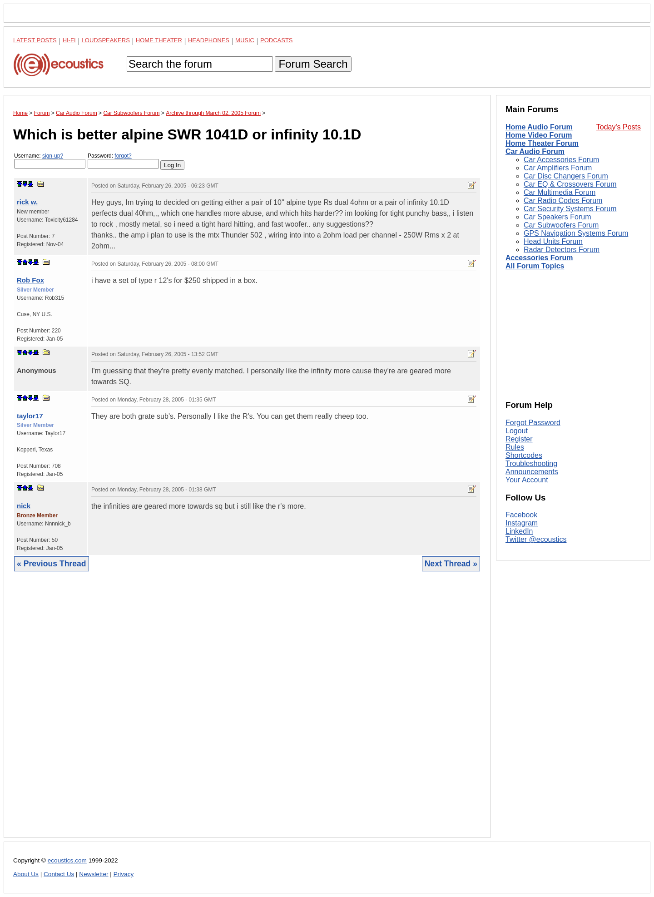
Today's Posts (618, 127)
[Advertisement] (247, 711)
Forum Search (312, 64)
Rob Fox (30, 280)
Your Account (526, 480)
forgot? (122, 156)
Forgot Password (532, 422)
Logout (516, 431)
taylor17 (30, 416)
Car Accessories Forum (561, 160)
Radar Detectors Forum (562, 249)
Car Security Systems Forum (570, 209)
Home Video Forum (538, 135)
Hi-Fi (69, 40)
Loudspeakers (106, 40)
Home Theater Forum (542, 143)
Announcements (531, 472)
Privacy (124, 874)
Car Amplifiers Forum (558, 168)
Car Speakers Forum (557, 217)
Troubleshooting (531, 463)
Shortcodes (523, 455)
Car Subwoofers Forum (561, 225)
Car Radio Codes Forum (563, 200)
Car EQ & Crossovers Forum (570, 184)
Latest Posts (35, 40)
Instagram (521, 523)
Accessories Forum (539, 258)
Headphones (208, 40)
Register (519, 439)
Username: (49, 160)
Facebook (521, 515)
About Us (26, 874)
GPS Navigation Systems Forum (576, 233)
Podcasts (276, 40)
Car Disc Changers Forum (566, 176)
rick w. (27, 202)
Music (244, 40)
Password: (123, 160)
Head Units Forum (553, 241)
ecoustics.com (67, 860)
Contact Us (59, 874)
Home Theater (159, 40)
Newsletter (93, 874)
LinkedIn (519, 531)
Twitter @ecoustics (536, 539)
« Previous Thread (51, 563)
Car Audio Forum (535, 151)
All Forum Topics (534, 266)
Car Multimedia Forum (559, 192)
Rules (514, 447)
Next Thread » (451, 563)
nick (23, 506)
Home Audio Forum (539, 127)
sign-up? (52, 156)
